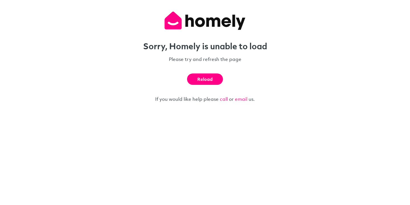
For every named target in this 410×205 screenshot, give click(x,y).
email (241, 99)
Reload (205, 79)
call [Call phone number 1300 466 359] (224, 99)
